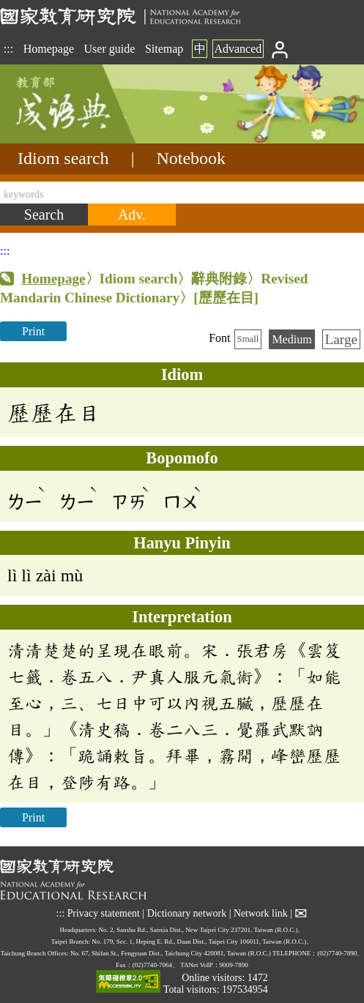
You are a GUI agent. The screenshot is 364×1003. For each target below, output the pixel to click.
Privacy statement (103, 913)
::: (8, 48)
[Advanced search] (132, 214)
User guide (109, 48)
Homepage (48, 48)
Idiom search (63, 158)
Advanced (237, 48)
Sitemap (164, 48)
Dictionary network (187, 913)
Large (341, 339)
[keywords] (182, 193)
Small (248, 339)
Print (33, 331)
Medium (291, 339)
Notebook (191, 158)
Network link (261, 913)
